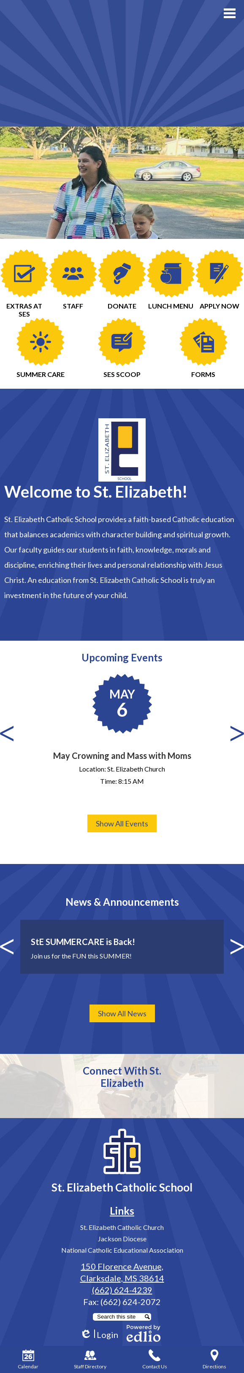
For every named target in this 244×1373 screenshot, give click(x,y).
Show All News (122, 1013)
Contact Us (154, 1359)
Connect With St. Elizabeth (122, 1076)
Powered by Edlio (143, 1333)
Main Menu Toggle (230, 13)
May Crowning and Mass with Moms (122, 755)
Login (99, 1335)
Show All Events (122, 823)
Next (237, 734)
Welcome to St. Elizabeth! (96, 491)
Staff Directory (90, 1359)
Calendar (28, 1359)
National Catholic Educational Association (122, 1250)
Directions (214, 1359)
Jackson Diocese (122, 1239)
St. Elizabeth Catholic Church (122, 1227)
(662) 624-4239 (122, 1290)
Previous (7, 734)
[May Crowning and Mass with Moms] (122, 731)
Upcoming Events (122, 657)
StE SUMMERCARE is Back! (83, 942)
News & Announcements (122, 902)
